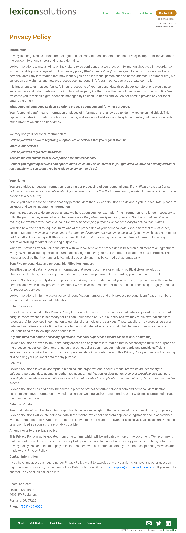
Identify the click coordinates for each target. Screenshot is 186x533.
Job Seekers (124, 13)
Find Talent (145, 13)
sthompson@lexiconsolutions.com (132, 467)
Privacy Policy (94, 523)
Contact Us (166, 13)
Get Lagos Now (169, 530)
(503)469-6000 (166, 19)
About (106, 13)
